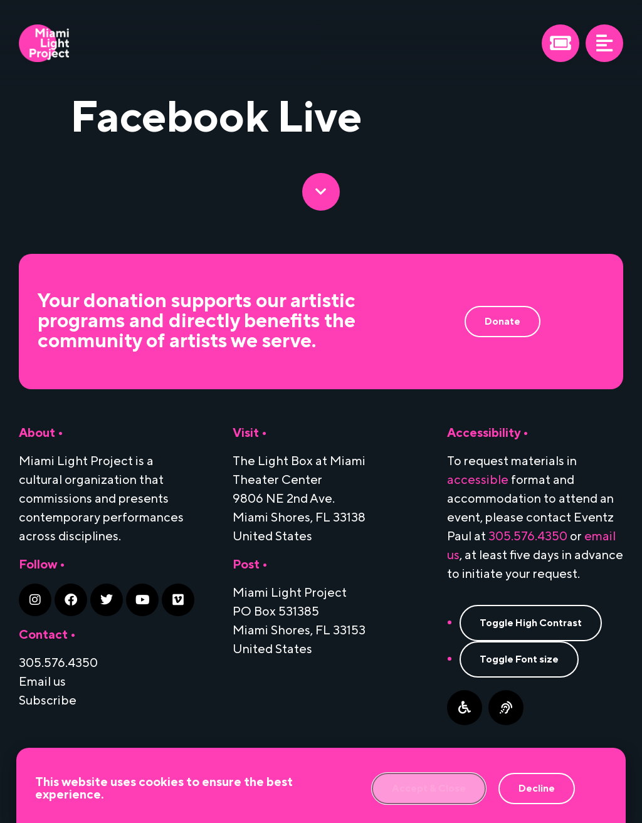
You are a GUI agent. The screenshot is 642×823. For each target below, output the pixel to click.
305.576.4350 (527, 536)
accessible (477, 480)
